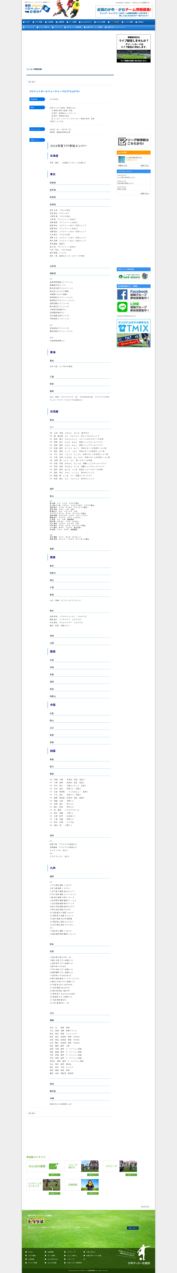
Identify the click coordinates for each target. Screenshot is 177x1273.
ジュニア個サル (44, 27)
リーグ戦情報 (114, 22)
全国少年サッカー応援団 (94, 27)
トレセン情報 (128, 22)
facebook (119, 2)
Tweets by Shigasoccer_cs (126, 316)
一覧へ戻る (31, 82)
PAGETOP (145, 1206)
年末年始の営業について (125, 183)
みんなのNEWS (86, 22)
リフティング (29, 27)
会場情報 (61, 22)
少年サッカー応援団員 (74, 27)
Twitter (127, 2)
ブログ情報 (38, 22)
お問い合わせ (132, 1228)
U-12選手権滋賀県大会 (134, 157)
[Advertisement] (134, 99)
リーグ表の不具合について (126, 177)
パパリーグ (58, 27)
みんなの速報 (101, 22)
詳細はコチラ (54, 1174)
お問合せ (141, 22)
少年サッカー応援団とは (141, 2)
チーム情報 (72, 22)
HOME (27, 22)
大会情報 (50, 22)
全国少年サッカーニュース (116, 27)
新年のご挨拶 (121, 189)
